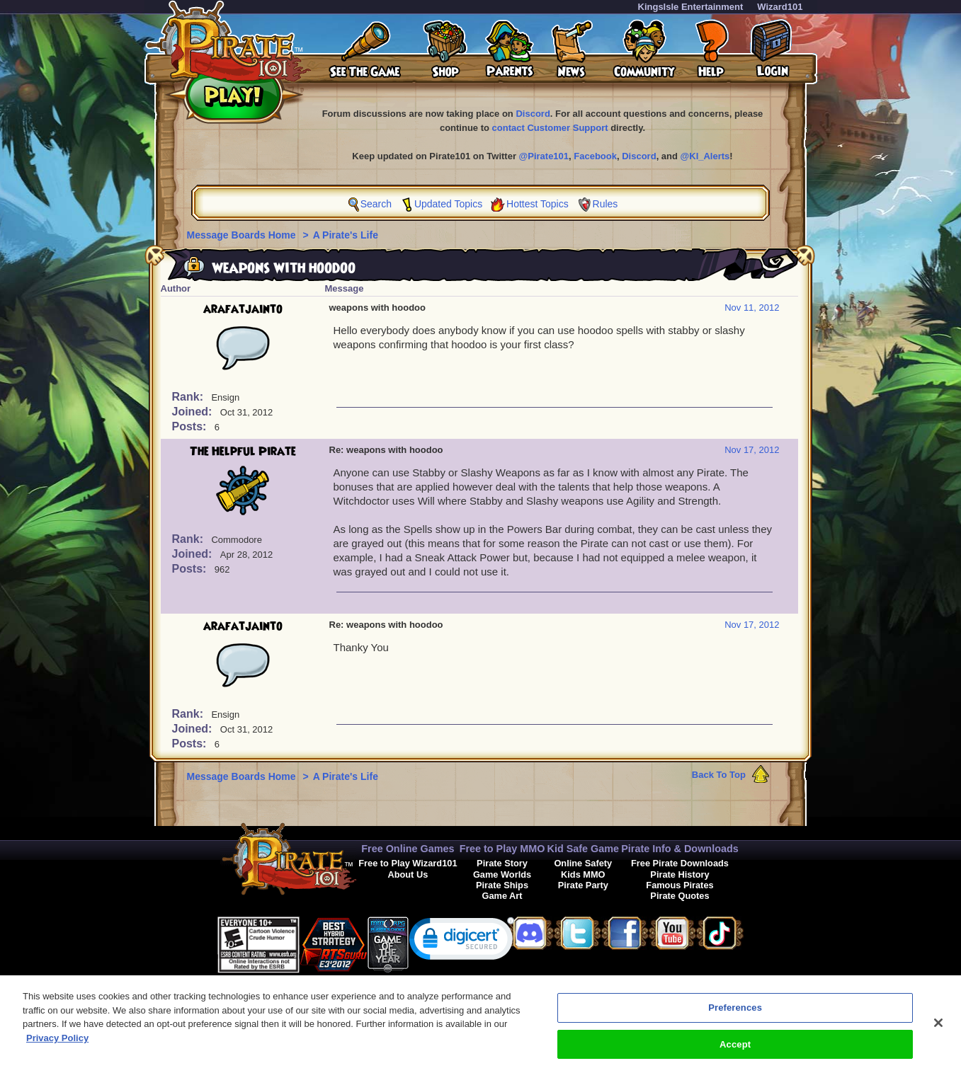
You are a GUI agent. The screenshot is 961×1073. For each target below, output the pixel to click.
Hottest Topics (537, 204)
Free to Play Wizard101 (407, 863)
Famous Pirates (679, 885)
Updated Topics (448, 204)
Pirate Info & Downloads (680, 848)
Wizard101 (779, 6)
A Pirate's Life (345, 235)
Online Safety (583, 863)
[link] (462, 942)
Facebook (595, 156)
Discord (533, 113)
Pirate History (679, 874)
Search (376, 204)
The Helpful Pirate (243, 451)
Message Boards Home (243, 235)
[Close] (938, 1029)
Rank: (189, 397)
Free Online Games (407, 848)
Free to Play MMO (502, 848)
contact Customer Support (550, 127)
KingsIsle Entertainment (691, 6)
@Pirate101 (544, 156)
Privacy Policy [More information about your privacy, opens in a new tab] (57, 1045)
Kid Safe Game (583, 848)
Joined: (193, 412)
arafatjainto (243, 309)
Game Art (502, 895)
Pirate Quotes (679, 895)
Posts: (191, 426)
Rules (605, 204)
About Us (407, 874)
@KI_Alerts (705, 156)
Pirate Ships (502, 885)
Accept (735, 1051)
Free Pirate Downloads (680, 863)
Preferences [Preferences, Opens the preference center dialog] (735, 1014)
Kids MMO (583, 874)
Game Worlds (502, 874)
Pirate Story (502, 863)
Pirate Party (583, 885)
